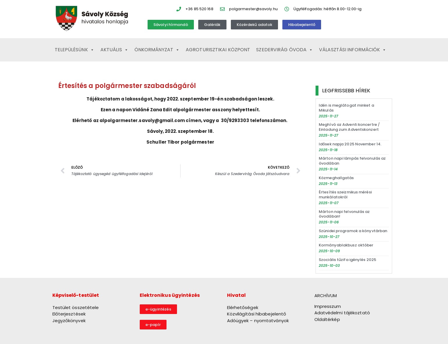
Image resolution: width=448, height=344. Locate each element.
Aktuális (114, 50)
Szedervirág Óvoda (284, 50)
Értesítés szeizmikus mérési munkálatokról (345, 194)
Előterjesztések (69, 314)
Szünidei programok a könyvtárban (353, 231)
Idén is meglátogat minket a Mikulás (346, 108)
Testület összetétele (75, 307)
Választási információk (352, 50)
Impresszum (327, 306)
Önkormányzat (157, 50)
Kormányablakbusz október (346, 245)
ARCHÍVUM (325, 295)
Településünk (74, 50)
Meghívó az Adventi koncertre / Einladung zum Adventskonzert (349, 127)
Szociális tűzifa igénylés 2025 (347, 259)
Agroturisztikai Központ (218, 49)
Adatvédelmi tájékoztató (342, 313)
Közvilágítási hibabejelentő (256, 314)
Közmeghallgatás (336, 178)
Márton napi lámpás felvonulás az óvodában (352, 161)
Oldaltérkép (327, 319)
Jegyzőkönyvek (69, 320)
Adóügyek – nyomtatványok (258, 320)
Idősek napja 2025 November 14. (350, 144)
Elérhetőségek (242, 307)
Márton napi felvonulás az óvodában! (344, 214)
